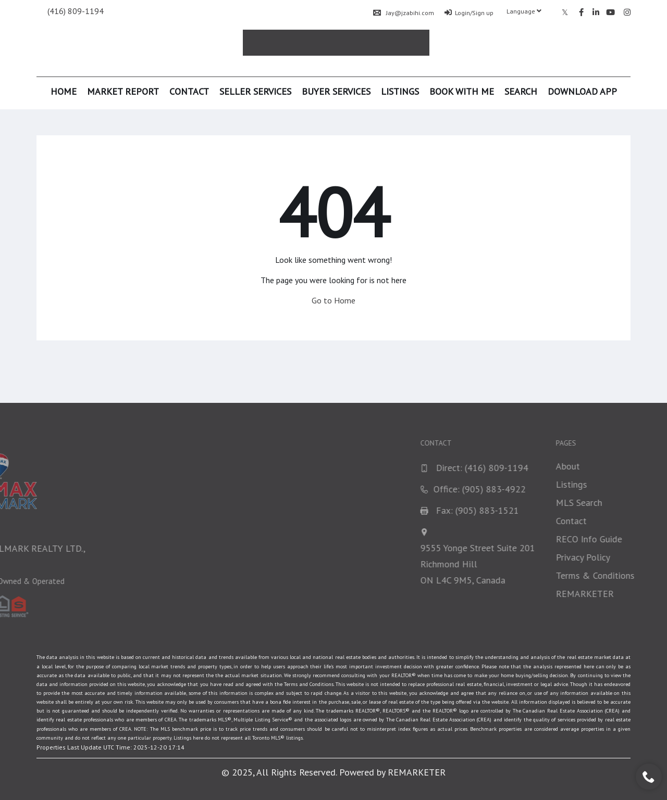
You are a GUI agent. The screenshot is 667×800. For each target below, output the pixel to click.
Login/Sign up (468, 13)
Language (524, 11)
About (653, 466)
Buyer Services (336, 91)
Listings (400, 91)
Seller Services (255, 91)
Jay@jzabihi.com (403, 13)
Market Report (123, 91)
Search (520, 91)
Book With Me (461, 91)
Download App (582, 91)
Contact (189, 91)
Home (64, 91)
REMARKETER (417, 772)
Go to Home (333, 300)
